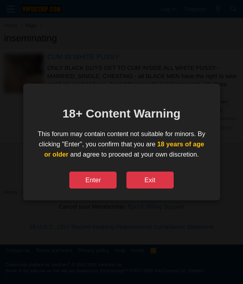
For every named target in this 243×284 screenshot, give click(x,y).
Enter (93, 179)
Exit (150, 179)
